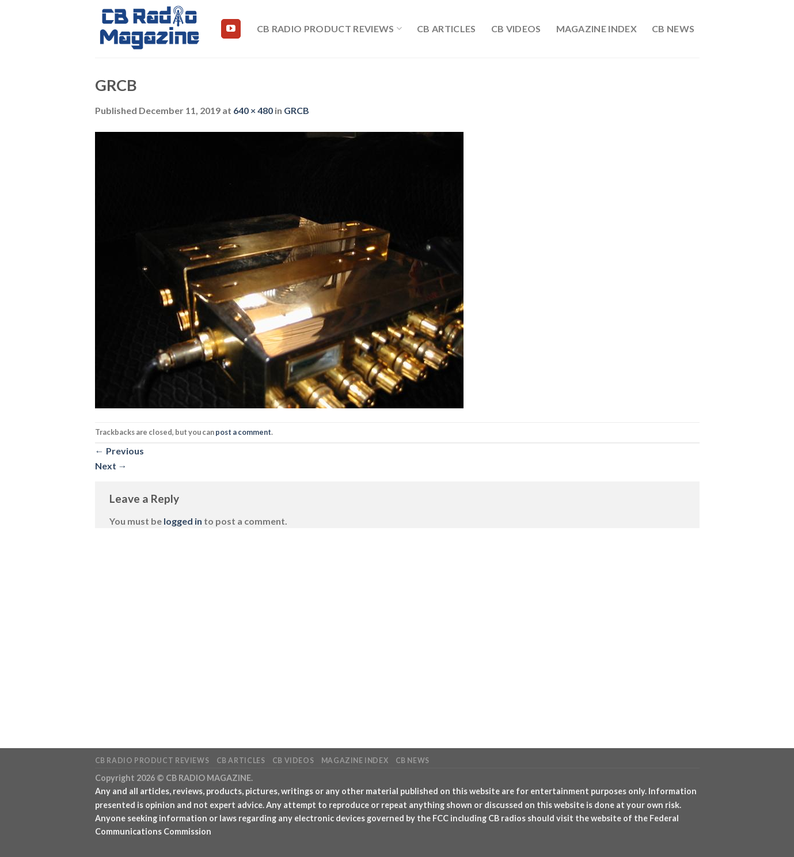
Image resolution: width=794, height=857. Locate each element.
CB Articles (446, 28)
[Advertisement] (397, 620)
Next (111, 465)
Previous (119, 450)
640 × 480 (253, 110)
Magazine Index (596, 28)
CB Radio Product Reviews (329, 29)
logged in (183, 520)
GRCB (296, 110)
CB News (673, 28)
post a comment (243, 432)
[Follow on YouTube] (231, 29)
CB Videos (516, 28)
